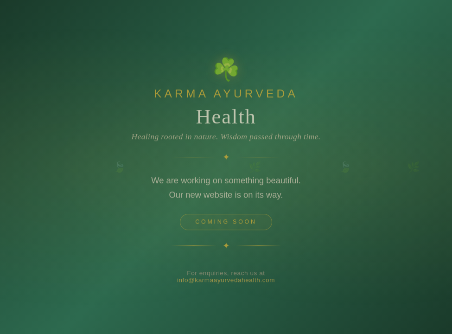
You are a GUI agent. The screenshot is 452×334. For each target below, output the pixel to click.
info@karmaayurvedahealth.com (226, 281)
